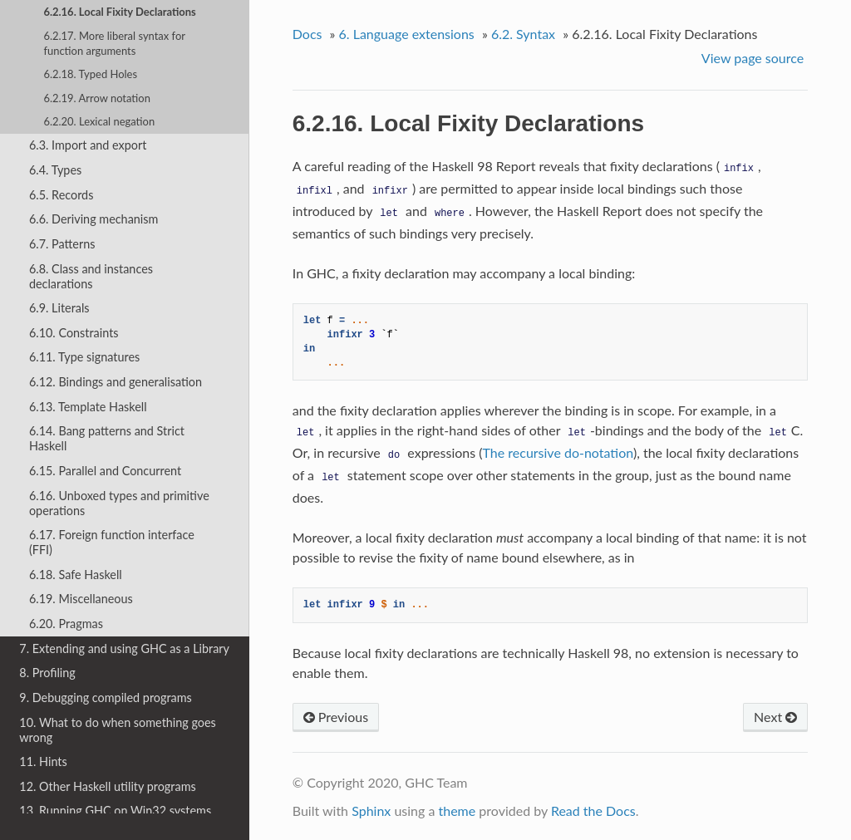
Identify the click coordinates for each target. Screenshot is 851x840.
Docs (307, 34)
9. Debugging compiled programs (105, 697)
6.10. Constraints (74, 333)
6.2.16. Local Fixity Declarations (119, 11)
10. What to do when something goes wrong (117, 729)
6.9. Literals (59, 308)
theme (456, 810)
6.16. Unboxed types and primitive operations (119, 503)
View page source (752, 58)
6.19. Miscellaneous (81, 599)
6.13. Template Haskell (88, 407)
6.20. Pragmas (66, 623)
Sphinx (371, 810)
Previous (335, 717)
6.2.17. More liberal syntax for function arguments (114, 43)
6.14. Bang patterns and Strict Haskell (106, 438)
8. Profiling (47, 673)
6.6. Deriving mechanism (93, 219)
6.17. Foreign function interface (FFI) (111, 542)
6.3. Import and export (87, 145)
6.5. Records (61, 195)
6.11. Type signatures (84, 357)
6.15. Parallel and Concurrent (105, 471)
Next (775, 717)
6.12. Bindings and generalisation (115, 382)
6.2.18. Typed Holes (90, 74)
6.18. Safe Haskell (75, 574)
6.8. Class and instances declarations (91, 276)
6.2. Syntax (523, 34)
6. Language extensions (407, 34)
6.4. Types (55, 170)
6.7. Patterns (62, 244)
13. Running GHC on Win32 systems (115, 810)
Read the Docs (593, 810)
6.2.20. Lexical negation (99, 121)
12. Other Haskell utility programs (107, 786)
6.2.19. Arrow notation (96, 98)
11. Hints (42, 761)
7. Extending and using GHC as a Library (124, 648)
